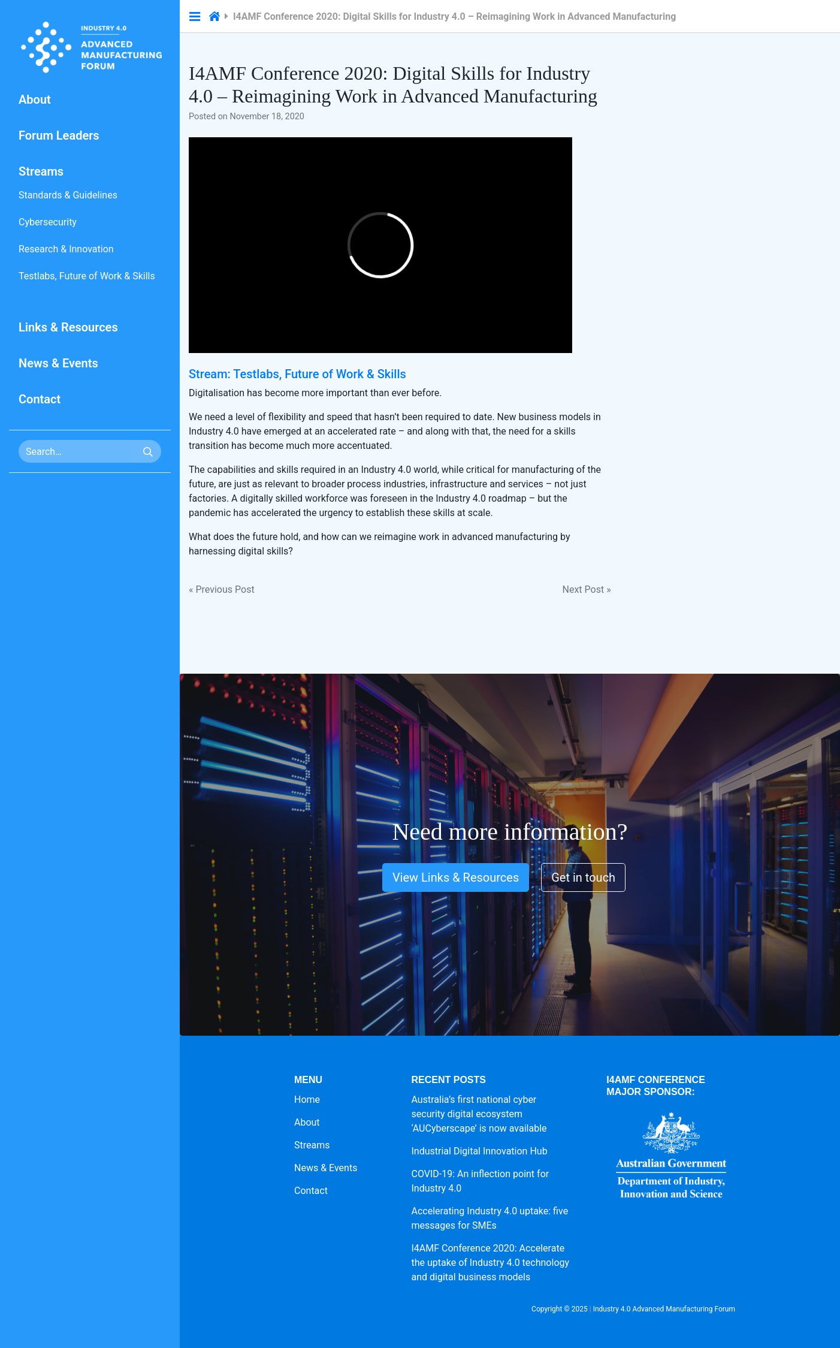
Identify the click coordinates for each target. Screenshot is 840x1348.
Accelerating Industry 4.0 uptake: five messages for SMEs (490, 1218)
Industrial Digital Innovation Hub (480, 1151)
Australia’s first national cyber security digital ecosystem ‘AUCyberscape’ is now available (479, 1114)
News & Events (58, 363)
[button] (194, 17)
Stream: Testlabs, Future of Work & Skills (297, 374)
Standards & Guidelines (68, 195)
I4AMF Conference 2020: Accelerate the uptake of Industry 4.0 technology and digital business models (491, 1263)
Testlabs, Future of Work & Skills (87, 276)
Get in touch (583, 877)
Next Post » (587, 589)
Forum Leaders (59, 135)
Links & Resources (68, 327)
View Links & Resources (455, 877)
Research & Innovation (66, 249)
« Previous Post (222, 589)
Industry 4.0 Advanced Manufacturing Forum (664, 1309)
